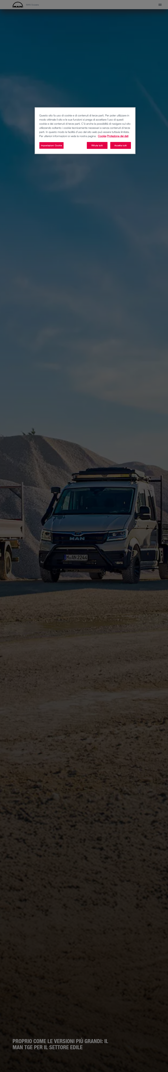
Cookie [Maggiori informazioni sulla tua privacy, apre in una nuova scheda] (102, 136)
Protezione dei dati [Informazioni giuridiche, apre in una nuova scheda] (117, 136)
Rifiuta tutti (97, 145)
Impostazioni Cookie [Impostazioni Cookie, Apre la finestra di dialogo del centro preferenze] (51, 145)
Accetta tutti (120, 145)
